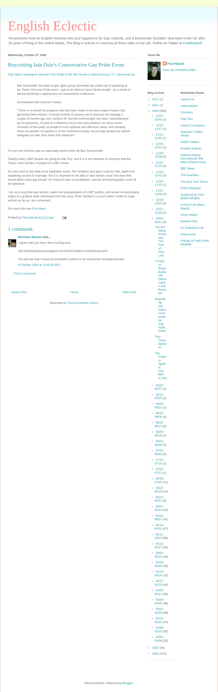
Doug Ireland (189, 214)
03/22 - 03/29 (160, 610)
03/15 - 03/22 (160, 620)
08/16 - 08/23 (160, 424)
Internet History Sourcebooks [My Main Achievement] (193, 158)
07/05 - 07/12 (160, 470)
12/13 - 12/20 (160, 136)
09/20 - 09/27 (160, 387)
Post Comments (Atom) (82, 303)
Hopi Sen (187, 118)
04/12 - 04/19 (160, 582)
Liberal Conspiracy (193, 125)
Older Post (129, 292)
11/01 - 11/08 (160, 192)
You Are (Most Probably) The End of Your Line (160, 241)
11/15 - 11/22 (160, 173)
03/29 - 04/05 (160, 601)
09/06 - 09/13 (160, 405)
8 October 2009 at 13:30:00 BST (39, 265)
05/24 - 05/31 (160, 527)
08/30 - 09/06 (160, 414)
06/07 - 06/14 (160, 508)
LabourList (187, 99)
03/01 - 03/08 (160, 638)
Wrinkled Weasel (30, 237)
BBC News (188, 168)
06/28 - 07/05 (160, 480)
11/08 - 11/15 (160, 183)
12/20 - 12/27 (160, 127)
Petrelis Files (189, 221)
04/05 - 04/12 (160, 592)
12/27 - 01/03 (160, 117)
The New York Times (194, 181)
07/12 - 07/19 (160, 461)
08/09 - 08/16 (160, 433)
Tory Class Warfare (160, 342)
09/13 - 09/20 (160, 396)
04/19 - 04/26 (160, 573)
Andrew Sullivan (191, 148)
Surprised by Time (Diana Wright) (192, 196)
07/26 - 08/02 (160, 452)
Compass (187, 112)
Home (75, 292)
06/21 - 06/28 (160, 489)
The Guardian (190, 175)
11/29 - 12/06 (160, 155)
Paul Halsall (175, 63)
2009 (156, 111)
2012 (156, 99)
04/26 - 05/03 (160, 564)
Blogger (128, 683)
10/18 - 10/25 (160, 201)
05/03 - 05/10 (160, 554)
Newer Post (19, 292)
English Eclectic (52, 25)
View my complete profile (179, 70)
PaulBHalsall (192, 43)
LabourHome (189, 106)
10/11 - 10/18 (160, 210)
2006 (156, 653)
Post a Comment (25, 273)
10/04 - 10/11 (160, 220)
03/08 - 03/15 (160, 629)
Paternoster (188, 234)
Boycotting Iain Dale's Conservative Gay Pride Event (160, 315)
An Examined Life (192, 227)
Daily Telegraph (191, 188)
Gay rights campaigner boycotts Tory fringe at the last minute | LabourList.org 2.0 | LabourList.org (71, 74)
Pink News (39, 208)
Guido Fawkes (190, 142)
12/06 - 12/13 (160, 145)
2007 (156, 647)
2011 (156, 105)
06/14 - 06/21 (160, 498)
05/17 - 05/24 (160, 536)
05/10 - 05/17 (160, 545)
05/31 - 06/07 (160, 517)
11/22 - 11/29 (160, 164)
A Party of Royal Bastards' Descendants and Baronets (161, 277)
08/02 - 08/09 (160, 442)
